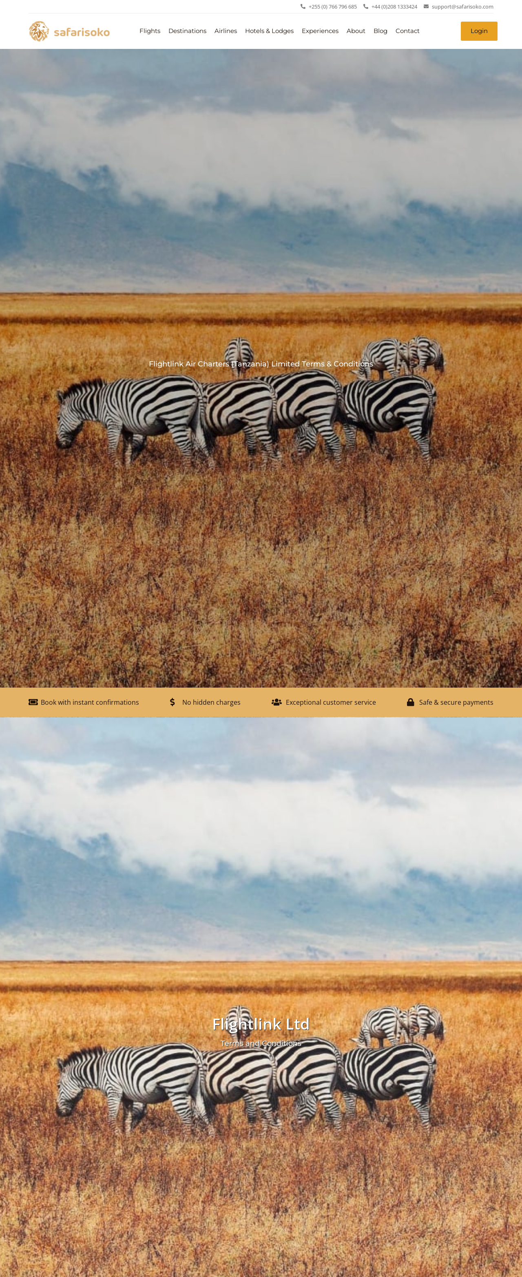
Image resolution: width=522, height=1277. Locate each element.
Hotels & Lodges (269, 31)
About (356, 31)
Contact (408, 31)
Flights (149, 31)
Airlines (226, 31)
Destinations (187, 31)
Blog (380, 31)
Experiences (320, 31)
